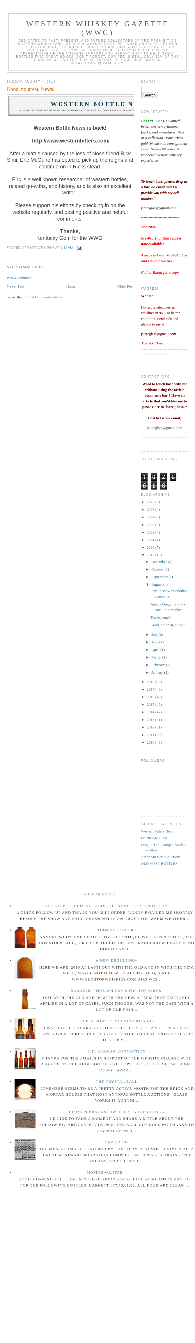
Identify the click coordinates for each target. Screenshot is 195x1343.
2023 (151, 524)
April (155, 649)
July (155, 634)
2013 (151, 719)
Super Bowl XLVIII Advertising (116, 1021)
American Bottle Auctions (161, 857)
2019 (151, 555)
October (157, 569)
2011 (151, 735)
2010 (151, 742)
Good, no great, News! (31, 89)
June (155, 642)
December (159, 561)
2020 (151, 547)
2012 (151, 727)
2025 (151, 509)
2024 (151, 517)
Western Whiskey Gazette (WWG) (97, 28)
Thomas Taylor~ (116, 930)
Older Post (125, 286)
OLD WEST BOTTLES (159, 863)
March (156, 657)
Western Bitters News (157, 831)
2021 (151, 540)
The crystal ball (117, 1081)
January (157, 672)
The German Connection (117, 1051)
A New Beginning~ (117, 960)
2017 (151, 689)
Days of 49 (116, 1142)
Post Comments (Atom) (46, 297)
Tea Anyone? (160, 617)
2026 (151, 502)
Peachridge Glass (154, 838)
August (157, 584)
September (160, 577)
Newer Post (15, 286)
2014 (151, 712)
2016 (151, 697)
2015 (151, 704)
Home (70, 286)
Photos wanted (104, 1172)
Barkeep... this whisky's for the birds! (116, 990)
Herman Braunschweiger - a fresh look (117, 1112)
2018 (151, 682)
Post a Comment (19, 278)
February (158, 665)
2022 (151, 532)
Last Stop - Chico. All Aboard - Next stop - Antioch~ (104, 906)
